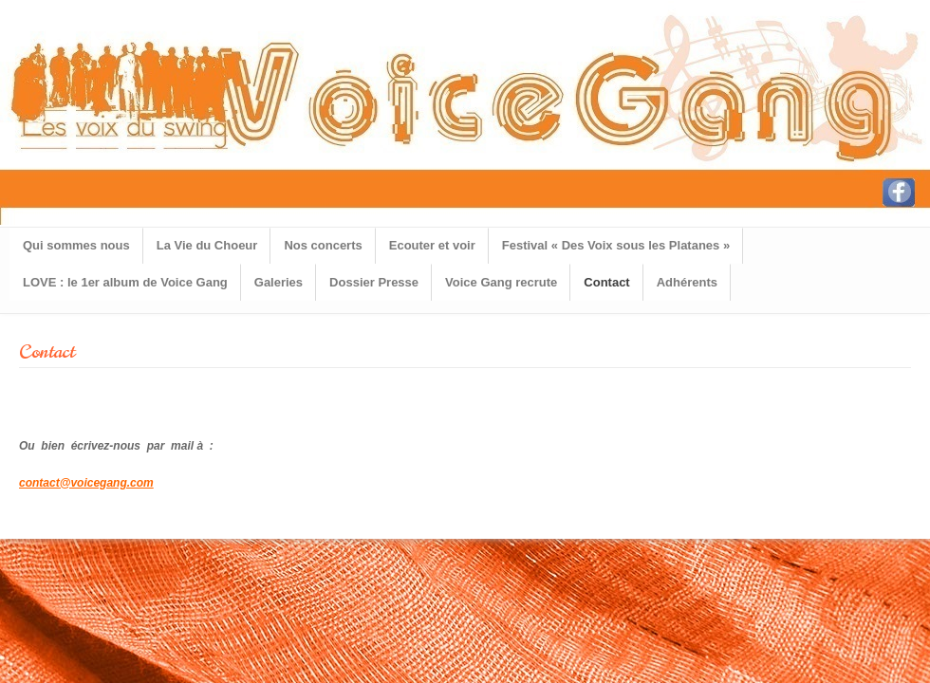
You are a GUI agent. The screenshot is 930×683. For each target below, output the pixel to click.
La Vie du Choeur (207, 245)
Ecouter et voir (432, 245)
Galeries (278, 282)
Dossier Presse (373, 282)
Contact (606, 282)
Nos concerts (323, 245)
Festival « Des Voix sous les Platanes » (616, 245)
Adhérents (687, 282)
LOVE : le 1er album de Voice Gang (125, 282)
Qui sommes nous (76, 245)
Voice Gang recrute (501, 282)
